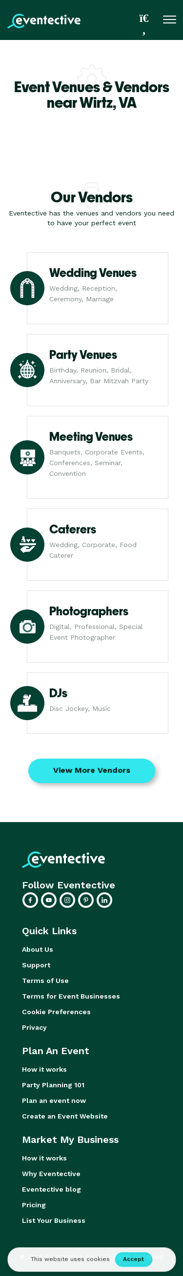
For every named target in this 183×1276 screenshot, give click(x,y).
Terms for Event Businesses (71, 996)
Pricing (34, 1205)
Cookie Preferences (56, 1012)
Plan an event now (54, 1100)
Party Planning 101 (53, 1085)
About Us (37, 949)
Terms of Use (45, 980)
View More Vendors (91, 770)
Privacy (34, 1027)
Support (36, 965)
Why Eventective (51, 1174)
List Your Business (53, 1220)
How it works (44, 1069)
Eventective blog (51, 1189)
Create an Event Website (65, 1116)
